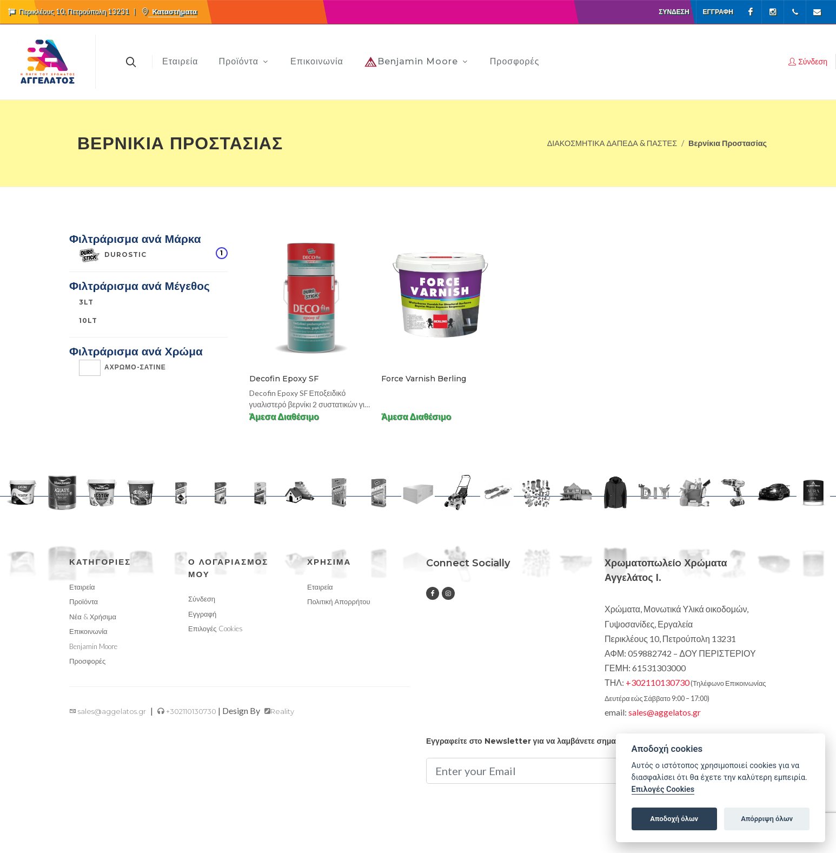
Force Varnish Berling (423, 378)
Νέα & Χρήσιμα (92, 616)
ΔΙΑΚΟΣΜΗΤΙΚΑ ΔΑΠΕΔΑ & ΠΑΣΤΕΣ (612, 143)
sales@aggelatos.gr (107, 711)
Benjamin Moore (93, 646)
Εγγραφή (718, 12)
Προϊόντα (83, 601)
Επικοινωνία (88, 631)
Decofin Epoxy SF (284, 378)
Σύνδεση (674, 12)
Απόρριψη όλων (767, 819)
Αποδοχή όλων (674, 819)
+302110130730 (186, 711)
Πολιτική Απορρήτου (338, 601)
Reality (279, 711)
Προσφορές (87, 661)
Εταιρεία (82, 587)
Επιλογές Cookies (215, 628)
